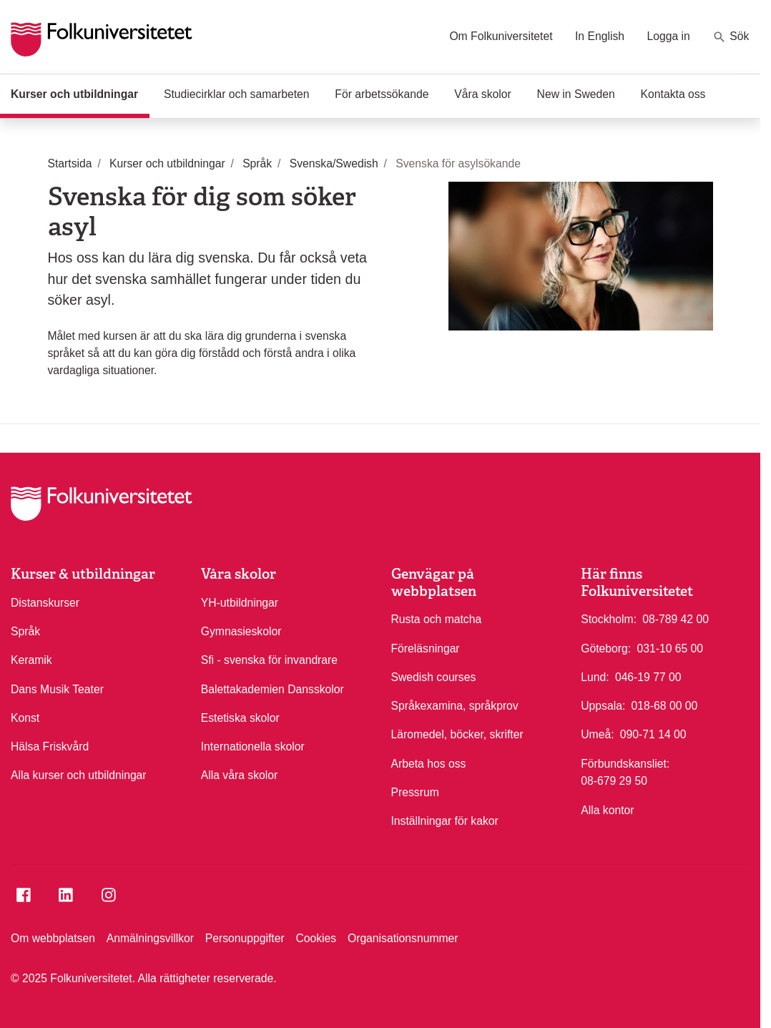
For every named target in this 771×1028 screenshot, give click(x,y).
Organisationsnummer (403, 938)
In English (599, 36)
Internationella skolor (253, 746)
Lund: (595, 677)
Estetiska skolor (240, 718)
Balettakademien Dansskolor (272, 689)
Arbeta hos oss (428, 764)
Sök (730, 37)
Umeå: (597, 734)
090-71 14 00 (653, 733)
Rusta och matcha (436, 619)
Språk (25, 631)
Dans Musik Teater (57, 689)
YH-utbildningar (239, 603)
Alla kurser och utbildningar (79, 775)
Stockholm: (609, 619)
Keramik (31, 660)
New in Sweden (576, 94)
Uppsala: (603, 706)
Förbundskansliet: (625, 764)
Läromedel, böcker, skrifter (457, 734)
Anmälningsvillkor (150, 938)
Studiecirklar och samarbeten (237, 94)
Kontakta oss (673, 94)
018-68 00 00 (665, 704)
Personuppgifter (245, 938)
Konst (25, 718)
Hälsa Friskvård (50, 746)
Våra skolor (482, 94)
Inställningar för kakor (445, 821)
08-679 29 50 (614, 780)
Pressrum (415, 792)
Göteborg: (606, 648)
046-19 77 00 (648, 676)
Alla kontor (607, 810)
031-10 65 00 (670, 647)
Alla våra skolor (239, 775)
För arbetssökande (381, 94)
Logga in (668, 36)
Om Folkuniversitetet (500, 36)
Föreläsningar (425, 648)
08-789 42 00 (675, 618)
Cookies (315, 938)
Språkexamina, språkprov (455, 706)
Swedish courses (433, 677)
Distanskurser (45, 603)
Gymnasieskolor (241, 631)
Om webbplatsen (53, 938)
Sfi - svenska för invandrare (269, 660)
